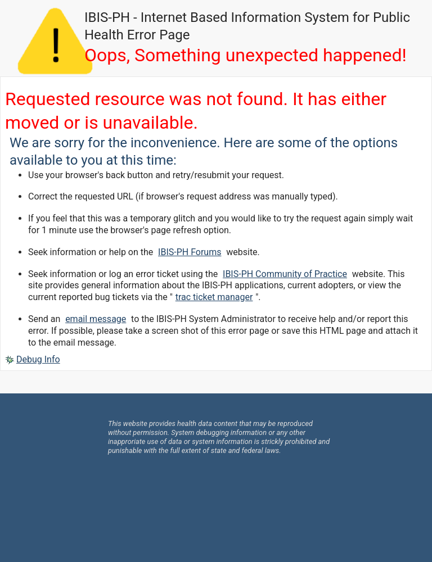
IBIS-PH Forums (189, 252)
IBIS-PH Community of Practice (285, 274)
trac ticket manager (214, 297)
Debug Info (38, 359)
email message (95, 319)
